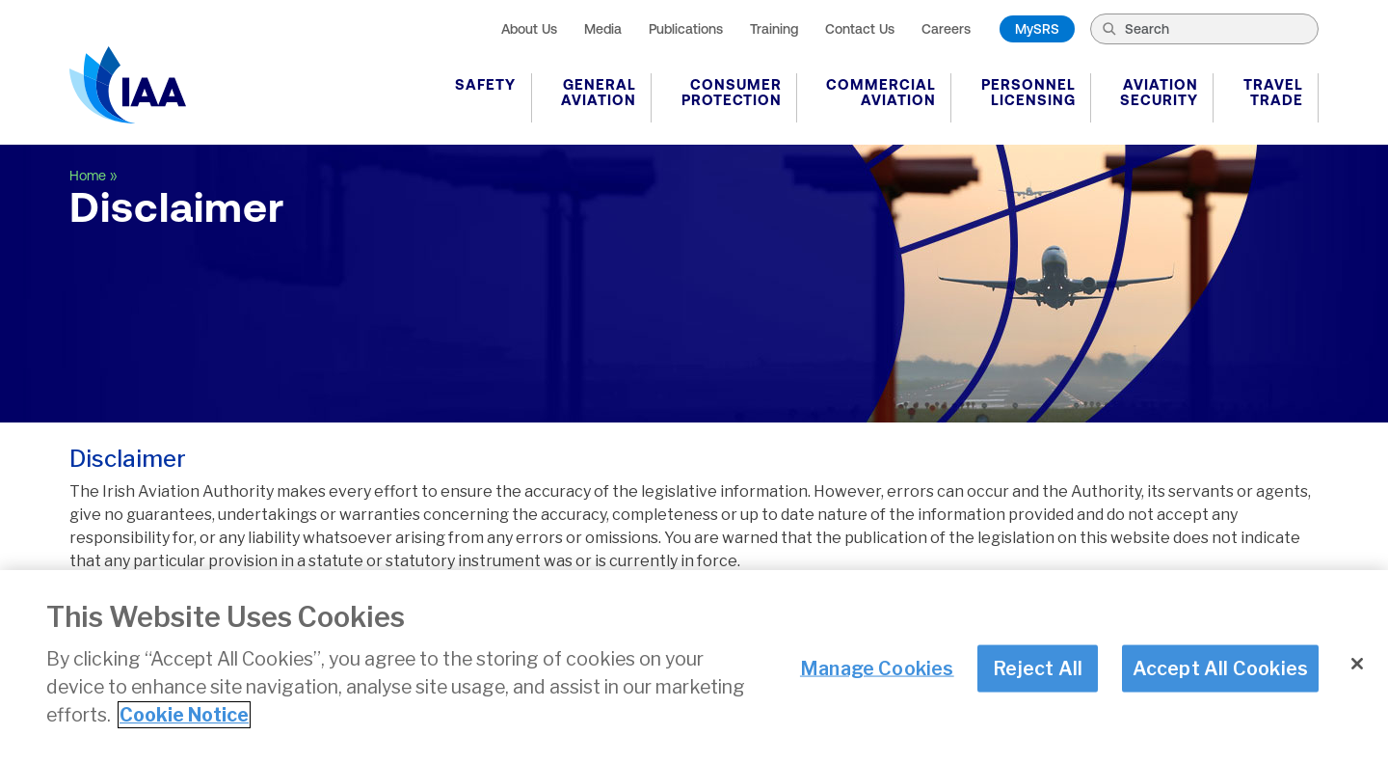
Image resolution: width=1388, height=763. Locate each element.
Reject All (1037, 667)
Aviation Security (1159, 92)
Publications (686, 29)
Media (603, 29)
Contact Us (859, 29)
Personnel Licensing (1028, 92)
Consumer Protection (731, 92)
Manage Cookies (877, 667)
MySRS (1037, 29)
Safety (485, 84)
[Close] (1357, 663)
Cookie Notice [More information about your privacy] (184, 714)
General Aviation (598, 92)
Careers (946, 29)
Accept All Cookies (1221, 667)
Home (87, 175)
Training (774, 29)
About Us (529, 29)
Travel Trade (1273, 92)
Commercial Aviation (881, 92)
